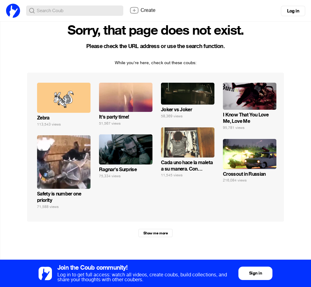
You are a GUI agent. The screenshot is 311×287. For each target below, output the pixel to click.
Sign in (255, 273)
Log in (293, 11)
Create (142, 10)
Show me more (155, 233)
